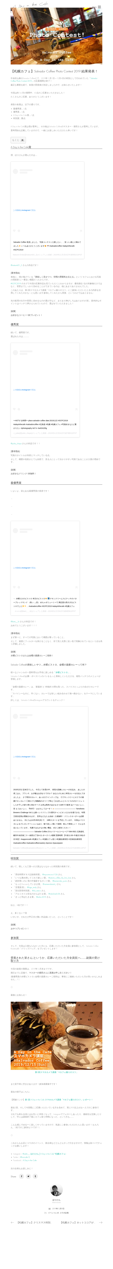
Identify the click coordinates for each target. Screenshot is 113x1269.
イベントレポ (53, 1213)
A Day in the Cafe (30, 1160)
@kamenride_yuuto (59, 881)
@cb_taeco (36, 891)
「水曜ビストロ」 (61, 672)
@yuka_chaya (16, 443)
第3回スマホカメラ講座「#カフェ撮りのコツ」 (56, 1072)
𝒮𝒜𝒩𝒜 (17, 611)
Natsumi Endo (18, 255)
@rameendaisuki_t (49, 884)
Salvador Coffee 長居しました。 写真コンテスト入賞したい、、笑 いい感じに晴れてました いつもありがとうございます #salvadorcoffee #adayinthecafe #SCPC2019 (47, 246)
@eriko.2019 (41, 897)
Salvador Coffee (19, 848)
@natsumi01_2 (16, 265)
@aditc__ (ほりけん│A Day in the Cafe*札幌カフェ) (44, 1154)
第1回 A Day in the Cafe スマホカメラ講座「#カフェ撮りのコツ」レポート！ (59, 1100)
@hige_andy (32, 887)
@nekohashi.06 (54, 894)
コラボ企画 (64, 1213)
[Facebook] (21, 1176)
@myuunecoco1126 (50, 874)
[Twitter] (28, 1176)
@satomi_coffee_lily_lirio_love (59, 878)
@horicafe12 (25, 1157)
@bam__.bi (15, 621)
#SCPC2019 (16, 283)
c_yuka (16, 433)
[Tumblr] (35, 1176)
